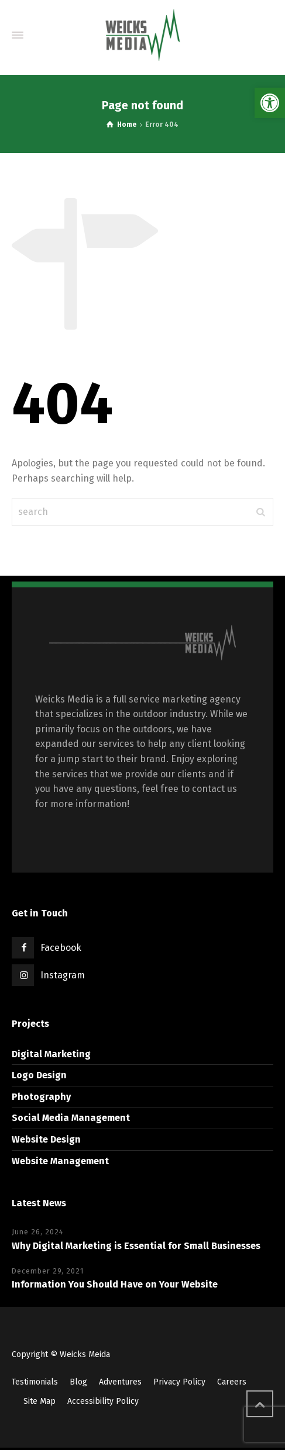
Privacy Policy (179, 1382)
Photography (41, 1096)
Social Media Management (71, 1117)
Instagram (62, 975)
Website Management (60, 1161)
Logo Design (39, 1075)
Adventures (120, 1382)
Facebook (60, 947)
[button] (270, 103)
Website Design (46, 1139)
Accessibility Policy (103, 1401)
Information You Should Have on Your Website (115, 1284)
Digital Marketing (51, 1054)
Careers (231, 1382)
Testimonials (35, 1382)
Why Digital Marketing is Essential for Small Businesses (136, 1245)
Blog (78, 1382)
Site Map (39, 1401)
